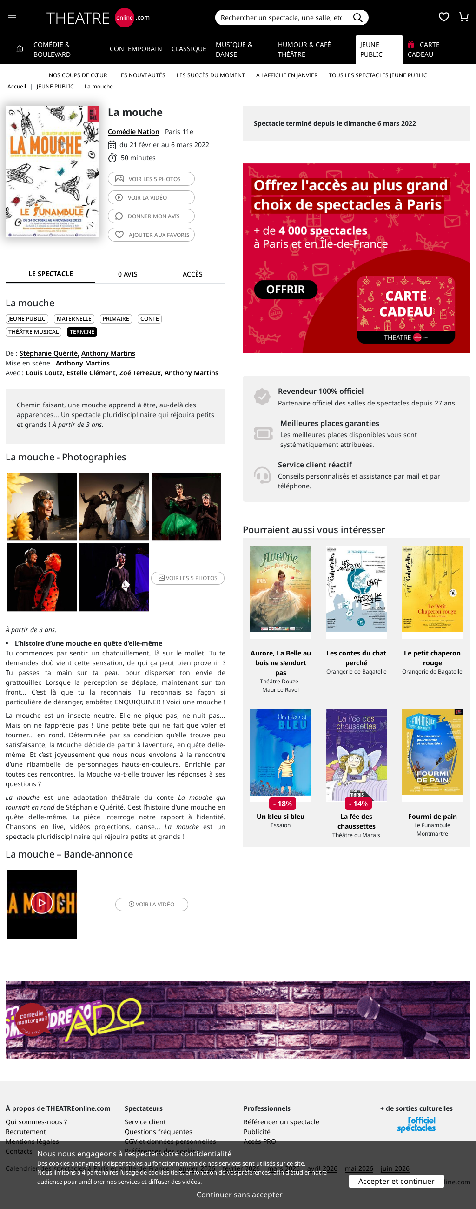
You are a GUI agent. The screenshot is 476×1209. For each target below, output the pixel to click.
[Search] (281, 17)
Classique (189, 48)
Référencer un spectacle (281, 1121)
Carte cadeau (424, 49)
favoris (152, 235)
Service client (145, 1121)
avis (147, 216)
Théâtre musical (33, 332)
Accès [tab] (193, 274)
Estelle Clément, (92, 372)
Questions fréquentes (158, 1131)
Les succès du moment (211, 75)
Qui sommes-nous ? (36, 1121)
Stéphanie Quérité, (49, 353)
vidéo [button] (151, 904)
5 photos (148, 179)
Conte (149, 319)
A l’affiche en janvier (286, 75)
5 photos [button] (188, 578)
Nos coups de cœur (78, 75)
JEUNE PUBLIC (27, 319)
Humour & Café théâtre (304, 49)
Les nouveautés (141, 75)
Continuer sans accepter (240, 1194)
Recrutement (26, 1131)
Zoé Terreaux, (141, 372)
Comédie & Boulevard (52, 49)
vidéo (141, 198)
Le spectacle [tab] (50, 273)
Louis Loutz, (45, 372)
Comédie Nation (133, 131)
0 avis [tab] (128, 274)
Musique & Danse (234, 49)
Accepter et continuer (396, 1181)
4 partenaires (100, 1172)
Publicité (257, 1131)
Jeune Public (371, 49)
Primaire (116, 319)
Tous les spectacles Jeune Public (378, 75)
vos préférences (249, 1172)
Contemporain (136, 48)
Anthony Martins (108, 353)
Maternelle (74, 319)
